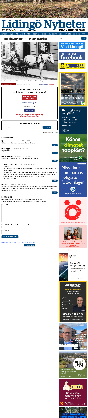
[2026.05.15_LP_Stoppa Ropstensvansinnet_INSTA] (73, 105)
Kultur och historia (8, 84)
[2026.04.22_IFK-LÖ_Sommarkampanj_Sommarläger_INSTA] (73, 196)
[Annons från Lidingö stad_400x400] (73, 133)
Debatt (29, 33)
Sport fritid (67, 33)
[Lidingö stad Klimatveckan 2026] (73, 378)
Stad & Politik (20, 33)
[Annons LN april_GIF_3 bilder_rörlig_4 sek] (73, 161)
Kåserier (43, 33)
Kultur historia (52, 33)
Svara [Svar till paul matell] (55, 193)
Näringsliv (36, 33)
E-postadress (5, 230)
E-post (10, 127)
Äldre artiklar (29, 245)
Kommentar (5, 204)
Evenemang (76, 33)
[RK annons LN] (73, 252)
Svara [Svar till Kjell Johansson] (55, 145)
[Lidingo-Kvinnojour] (73, 224)
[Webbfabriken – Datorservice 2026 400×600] (73, 322)
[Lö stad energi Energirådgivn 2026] (73, 280)
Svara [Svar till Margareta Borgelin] (55, 181)
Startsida (4, 33)
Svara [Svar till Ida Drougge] (55, 153)
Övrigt (83, 33)
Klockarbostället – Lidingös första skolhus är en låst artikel (18, 242)
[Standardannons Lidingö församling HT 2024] (73, 406)
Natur (60, 33)
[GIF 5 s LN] (73, 350)
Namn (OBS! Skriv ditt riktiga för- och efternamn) (15, 224)
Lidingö (10, 33)
